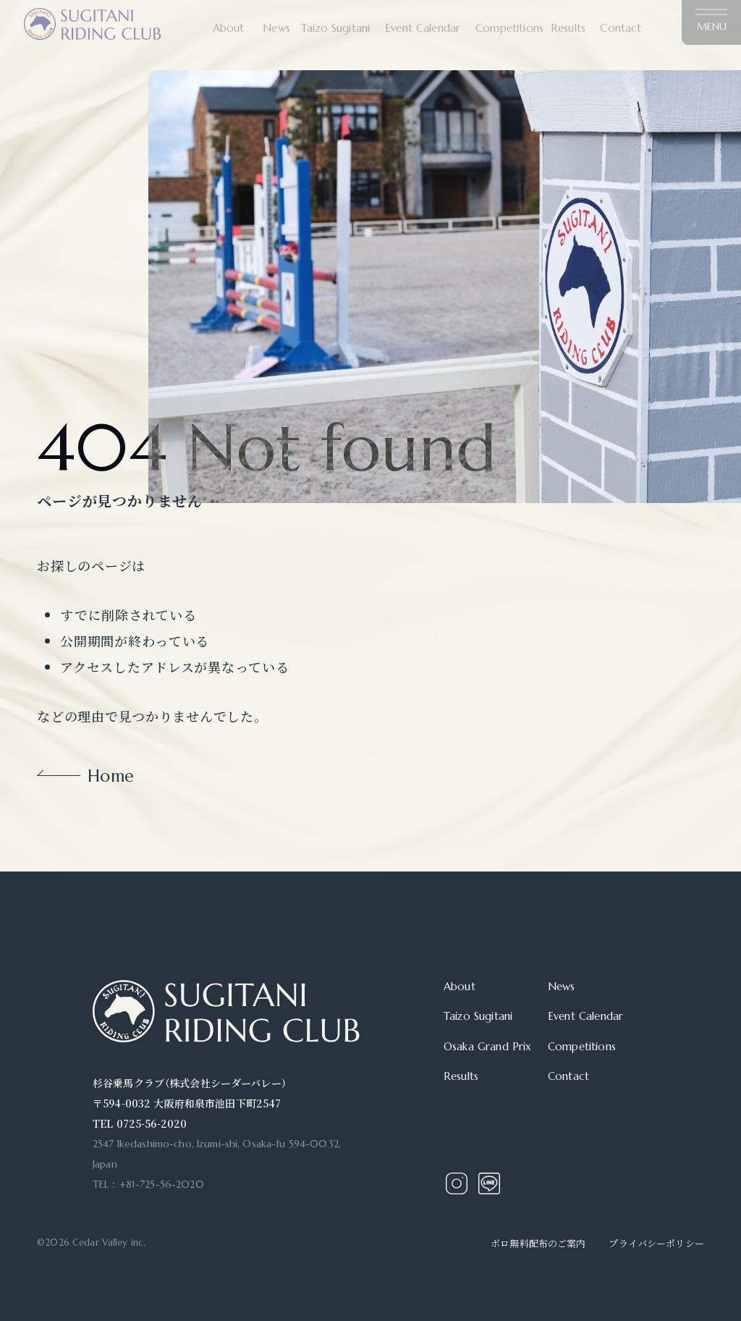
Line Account (489, 1183)
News (561, 986)
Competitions (582, 1046)
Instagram (456, 1183)
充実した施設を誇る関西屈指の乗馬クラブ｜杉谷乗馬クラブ (92, 16)
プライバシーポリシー (656, 1243)
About (459, 986)
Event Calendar (585, 1016)
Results (461, 1076)
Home (111, 776)
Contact (568, 1076)
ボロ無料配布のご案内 (538, 1243)
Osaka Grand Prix (487, 1046)
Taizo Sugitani (478, 1016)
